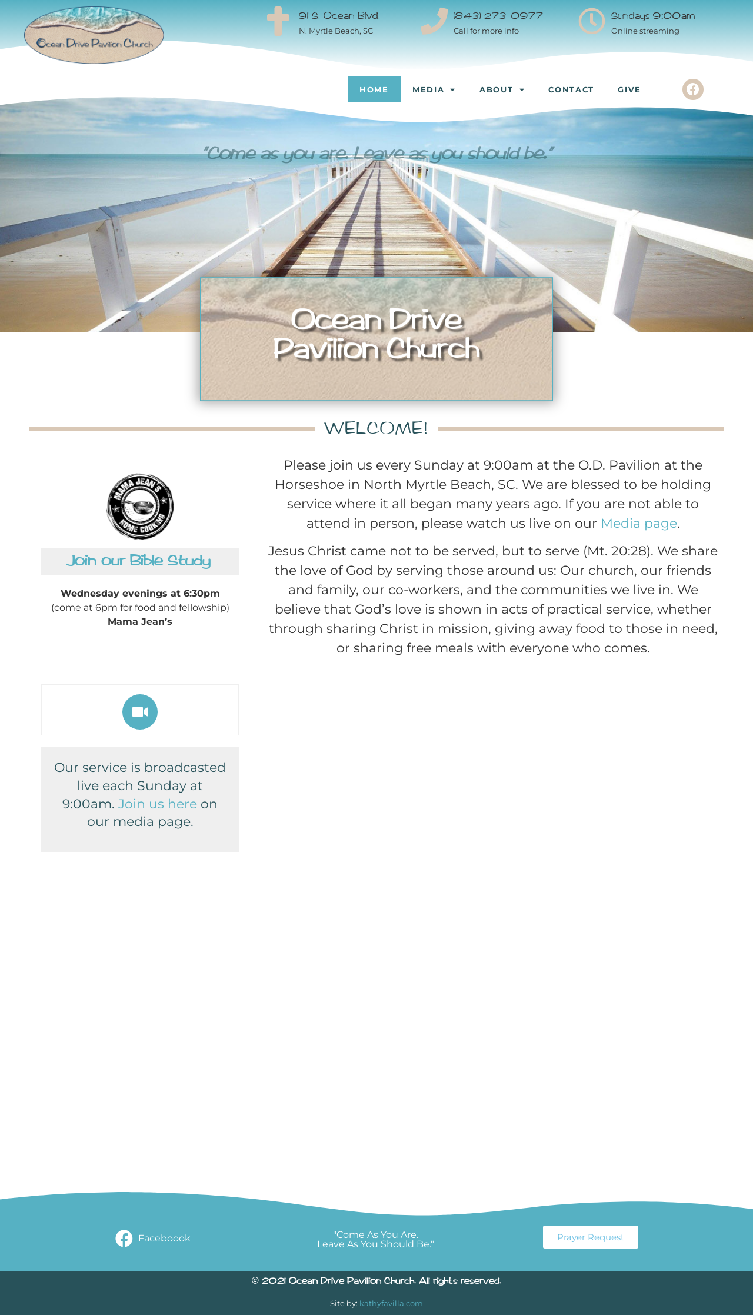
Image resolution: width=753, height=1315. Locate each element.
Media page (639, 523)
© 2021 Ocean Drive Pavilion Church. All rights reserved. (376, 1281)
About (502, 89)
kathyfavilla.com (391, 1303)
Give (629, 89)
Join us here (157, 804)
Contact (571, 89)
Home (374, 89)
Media (434, 89)
